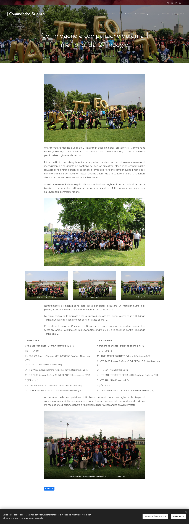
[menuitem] (100, 14)
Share (49, 489)
